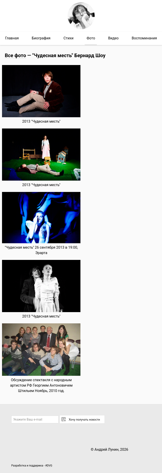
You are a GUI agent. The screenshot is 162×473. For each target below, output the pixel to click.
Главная (12, 38)
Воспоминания (144, 38)
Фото (91, 38)
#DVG (48, 465)
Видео (113, 38)
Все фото (15, 55)
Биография (41, 38)
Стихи (69, 38)
